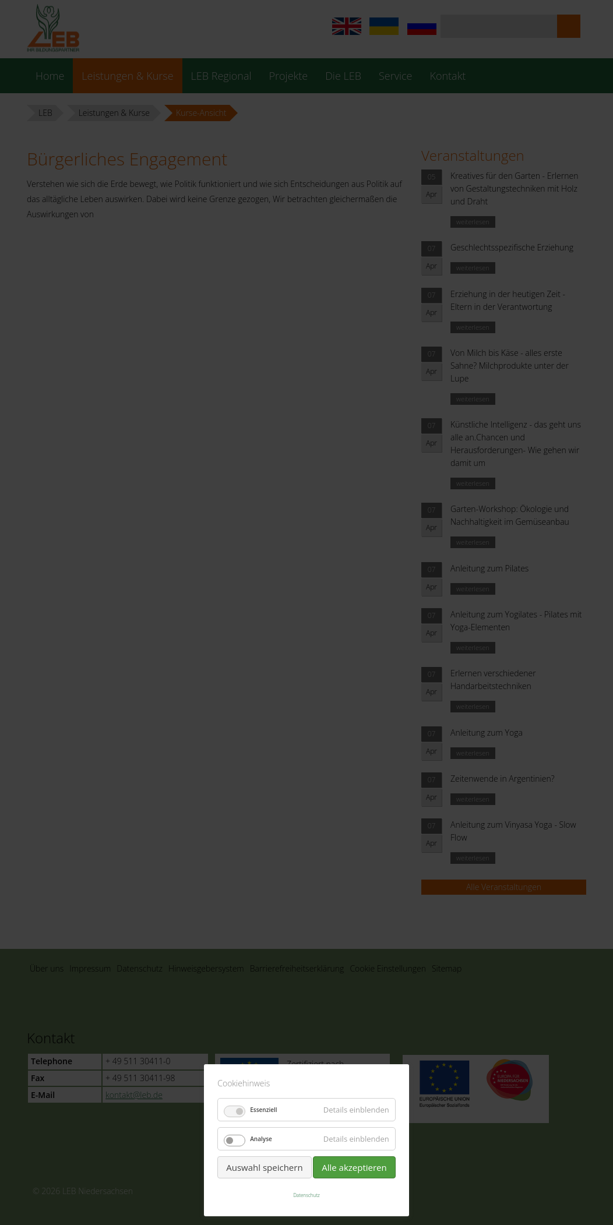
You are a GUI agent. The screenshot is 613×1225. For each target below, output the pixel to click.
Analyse (261, 1139)
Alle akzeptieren (354, 1167)
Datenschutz (306, 1195)
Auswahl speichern (264, 1167)
